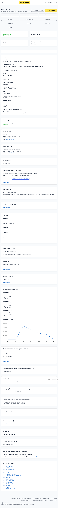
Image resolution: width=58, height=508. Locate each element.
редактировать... (7, 237)
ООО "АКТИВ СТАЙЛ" (9, 482)
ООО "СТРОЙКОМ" (8, 466)
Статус (10, 15)
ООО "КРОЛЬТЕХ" (8, 477)
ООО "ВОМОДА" (7, 485)
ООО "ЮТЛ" (6, 467)
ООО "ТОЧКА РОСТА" (9, 488)
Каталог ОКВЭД (25, 500)
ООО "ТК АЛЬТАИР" (8, 479)
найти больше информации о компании (13, 239)
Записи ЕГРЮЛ (29, 19)
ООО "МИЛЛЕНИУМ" (8, 480)
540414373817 (10, 139)
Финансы (10, 23)
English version (37, 10)
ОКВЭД (10, 19)
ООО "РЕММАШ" (7, 471)
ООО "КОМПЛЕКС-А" (8, 469)
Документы (46, 498)
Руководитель (29, 15)
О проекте (38, 498)
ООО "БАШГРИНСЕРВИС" (10, 474)
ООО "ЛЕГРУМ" (7, 487)
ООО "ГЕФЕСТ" (7, 472)
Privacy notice (53, 379)
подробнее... (6, 182)
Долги (10, 27)
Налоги (29, 23)
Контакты (54, 498)
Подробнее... (37, 456)
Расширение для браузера (39, 500)
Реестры (47, 23)
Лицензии (47, 15)
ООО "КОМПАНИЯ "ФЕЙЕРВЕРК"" (12, 476)
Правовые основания (27, 498)
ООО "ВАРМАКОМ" (8, 484)
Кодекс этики (14, 498)
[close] (57, 379)
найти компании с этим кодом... (20, 178)
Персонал (47, 19)
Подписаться (50, 10)
